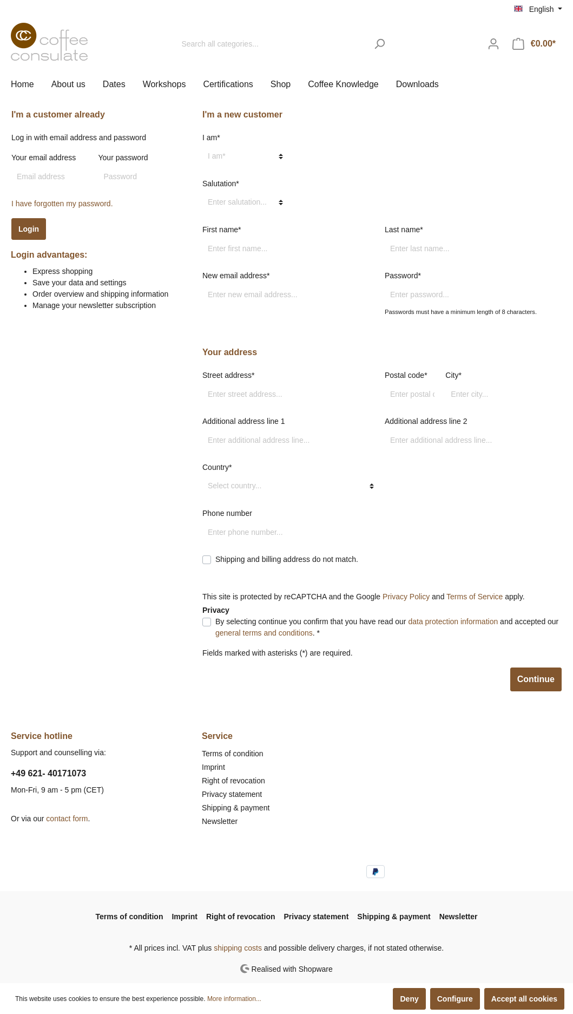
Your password (123, 157)
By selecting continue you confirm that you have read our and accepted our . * (386, 627)
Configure (455, 999)
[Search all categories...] (271, 44)
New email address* (236, 275)
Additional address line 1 (243, 421)
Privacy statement (232, 794)
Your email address (43, 157)
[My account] (493, 44)
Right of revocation (233, 780)
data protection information (453, 621)
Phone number (227, 513)
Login (28, 229)
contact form (67, 818)
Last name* (404, 229)
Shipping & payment (235, 807)
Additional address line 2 (426, 421)
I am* (211, 137)
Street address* (228, 375)
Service (217, 736)
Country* (217, 467)
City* (453, 375)
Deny (409, 999)
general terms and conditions (264, 633)
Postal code (406, 375)
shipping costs (238, 948)
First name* (221, 229)
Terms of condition (233, 753)
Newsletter (220, 821)
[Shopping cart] (534, 44)
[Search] (379, 44)
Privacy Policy (406, 596)
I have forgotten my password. (62, 203)
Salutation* (220, 183)
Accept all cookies (524, 999)
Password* (403, 275)
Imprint (213, 767)
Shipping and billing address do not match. (286, 559)
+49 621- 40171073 (48, 773)
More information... (234, 999)
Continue (536, 679)
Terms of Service (474, 596)
